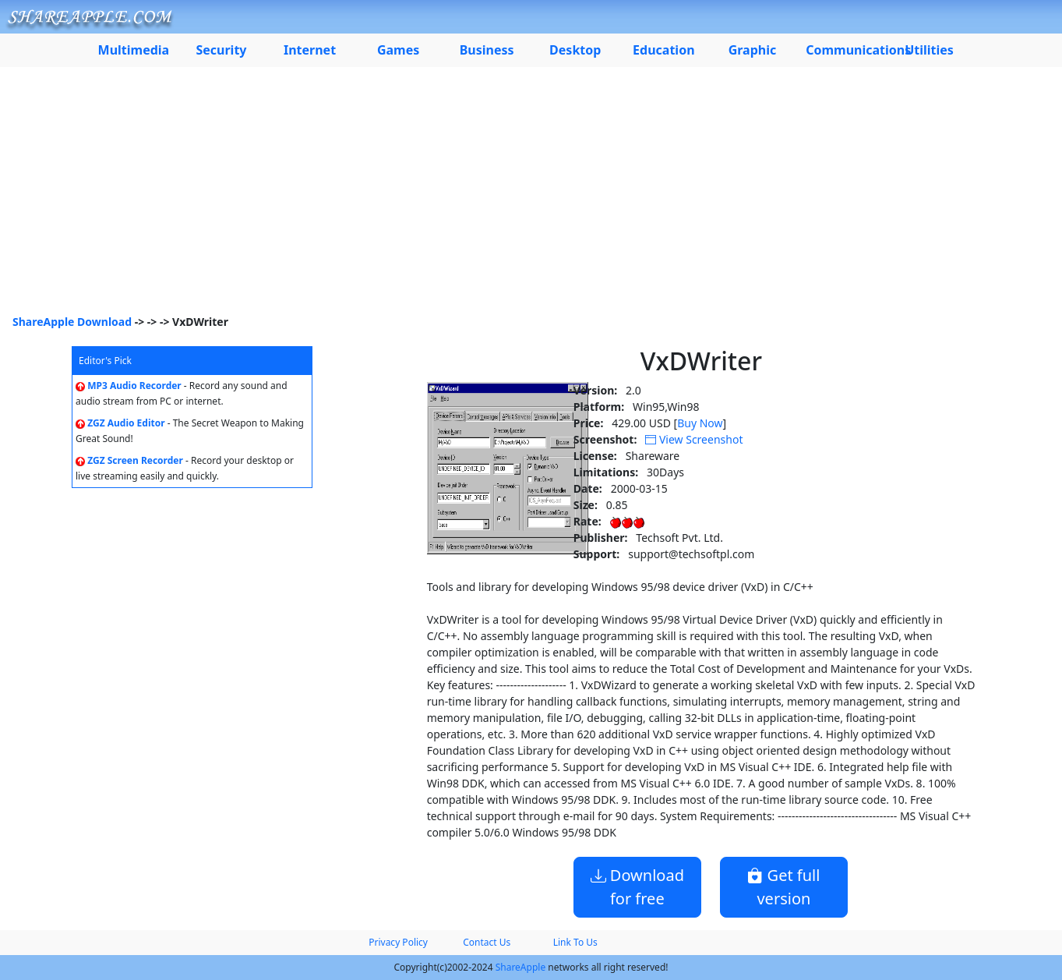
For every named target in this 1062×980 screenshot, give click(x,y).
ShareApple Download (72, 321)
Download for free (637, 887)
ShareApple (521, 967)
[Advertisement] (531, 196)
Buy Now (699, 423)
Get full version (783, 887)
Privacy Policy (398, 942)
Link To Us (575, 942)
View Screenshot (694, 439)
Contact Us (486, 942)
